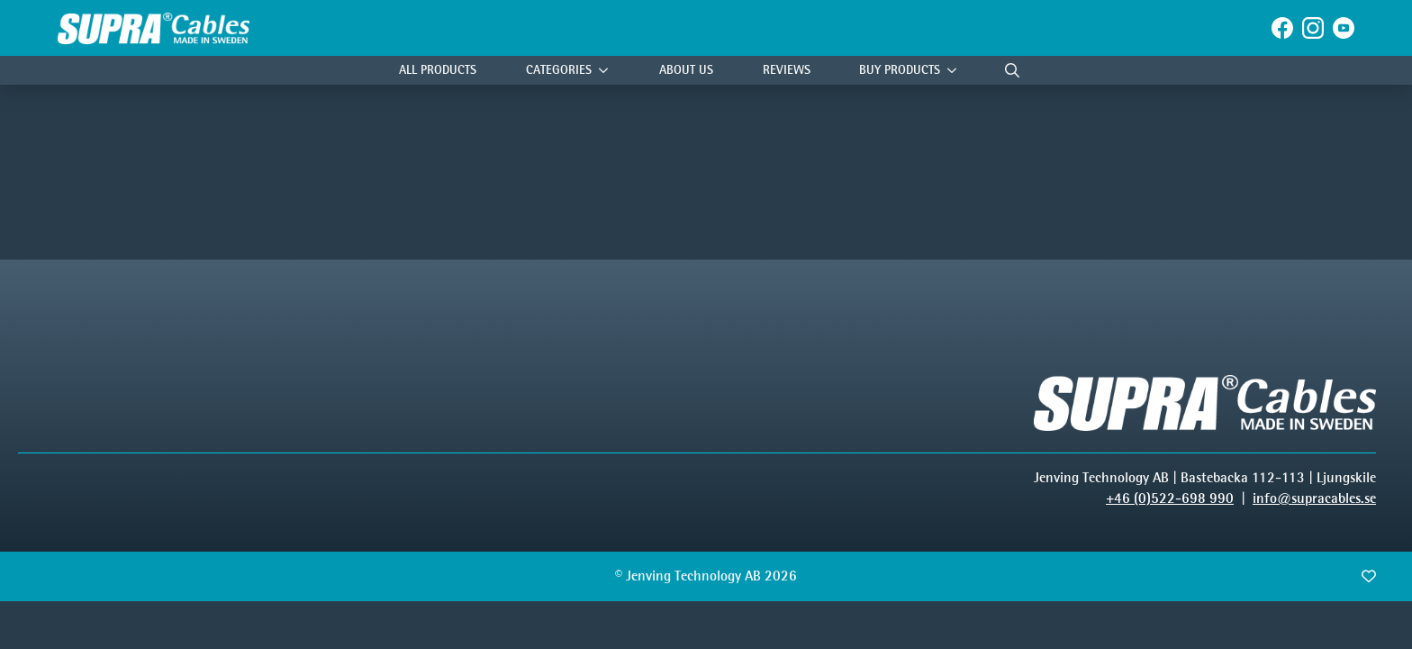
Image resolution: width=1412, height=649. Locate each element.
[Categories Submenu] (608, 71)
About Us (686, 70)
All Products (437, 70)
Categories (559, 70)
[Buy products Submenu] (956, 71)
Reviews (786, 70)
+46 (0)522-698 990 (1170, 498)
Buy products (899, 70)
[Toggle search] (1012, 70)
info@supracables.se (1314, 498)
